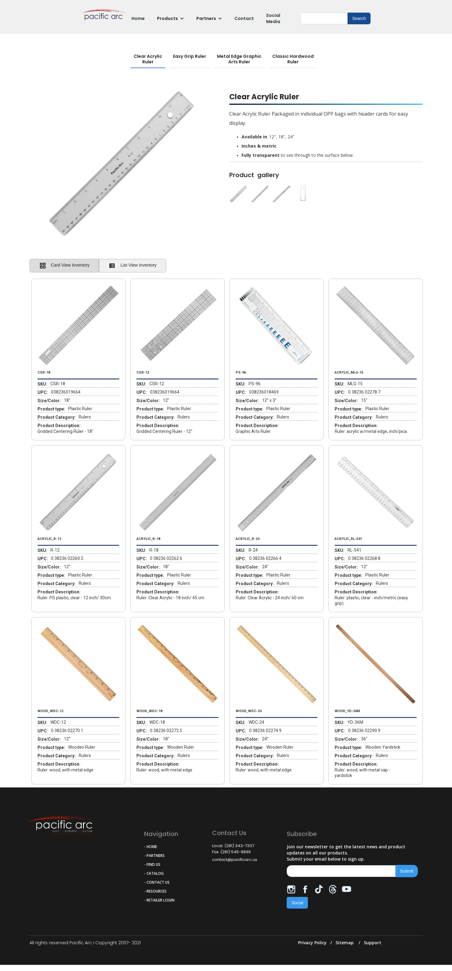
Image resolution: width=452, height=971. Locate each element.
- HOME (150, 846)
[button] (170, 18)
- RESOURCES (155, 891)
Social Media (273, 18)
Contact (244, 18)
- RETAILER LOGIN (159, 900)
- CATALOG (154, 873)
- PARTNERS (154, 855)
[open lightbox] (326, 195)
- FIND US (152, 864)
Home (138, 18)
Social (297, 902)
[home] (103, 18)
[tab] (148, 59)
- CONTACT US (157, 882)
